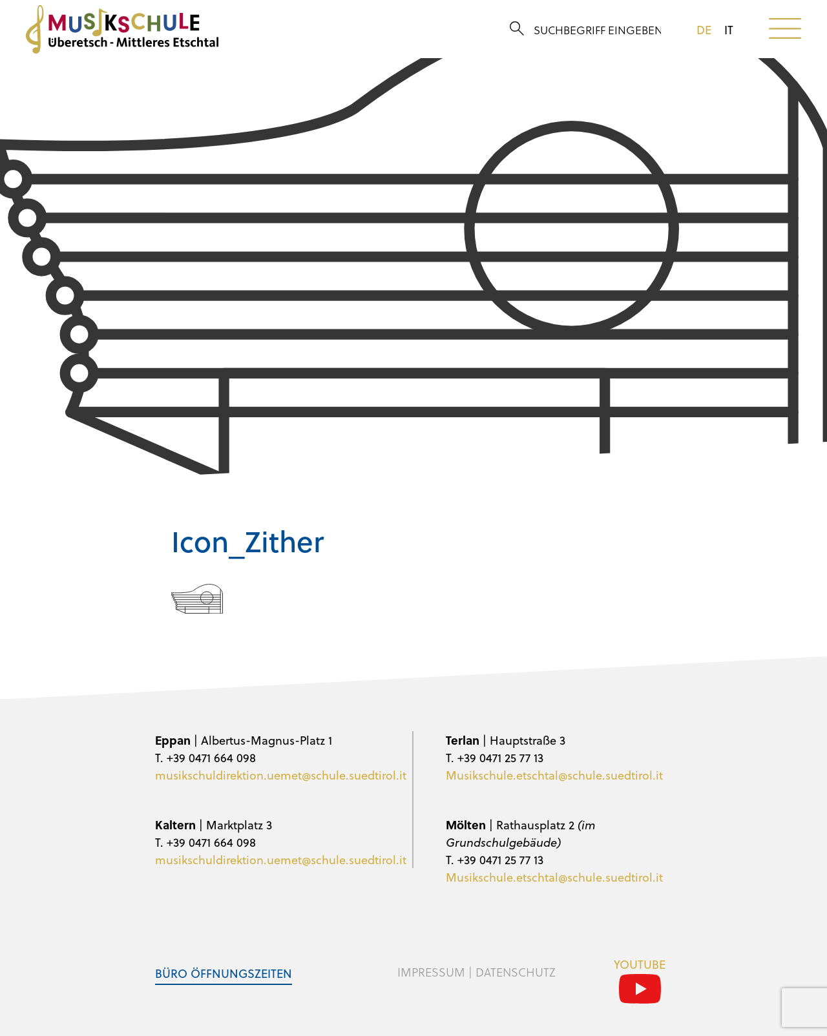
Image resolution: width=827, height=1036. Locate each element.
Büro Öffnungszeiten (223, 973)
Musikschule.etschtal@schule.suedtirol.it (554, 774)
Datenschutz (516, 972)
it (728, 30)
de (703, 30)
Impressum (431, 972)
